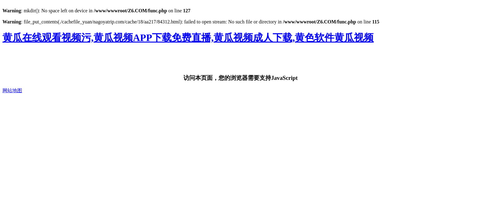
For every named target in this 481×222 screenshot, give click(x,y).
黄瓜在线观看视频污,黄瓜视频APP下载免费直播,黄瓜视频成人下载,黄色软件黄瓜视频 (188, 37)
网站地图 (12, 90)
